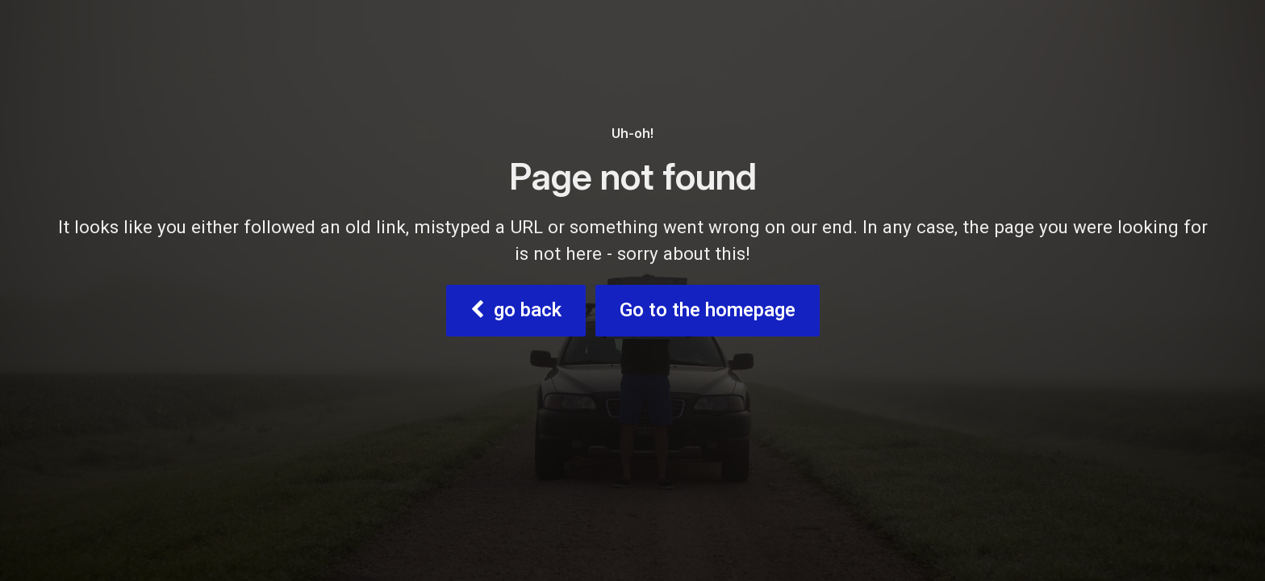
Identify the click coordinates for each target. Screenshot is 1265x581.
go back (516, 310)
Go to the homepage (707, 310)
